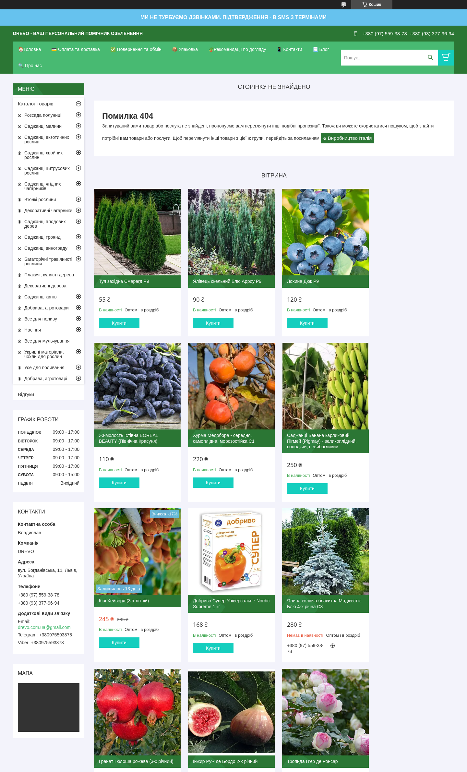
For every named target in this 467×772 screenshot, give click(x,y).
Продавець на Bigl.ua (233, 760)
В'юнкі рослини (40, 199)
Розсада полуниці (42, 115)
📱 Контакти (289, 49)
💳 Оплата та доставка (75, 49)
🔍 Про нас (30, 65)
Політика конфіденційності (267, 766)
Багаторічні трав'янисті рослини (48, 261)
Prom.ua (264, 754)
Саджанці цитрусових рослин (47, 170)
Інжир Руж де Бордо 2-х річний (314, 599)
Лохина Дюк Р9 (298, 279)
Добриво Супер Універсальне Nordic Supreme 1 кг (405, 439)
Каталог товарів (36, 103)
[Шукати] (430, 58)
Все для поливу (40, 318)
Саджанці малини (43, 126)
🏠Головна (29, 49)
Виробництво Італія (350, 138)
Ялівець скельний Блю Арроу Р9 (225, 279)
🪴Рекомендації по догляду (237, 49)
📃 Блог (321, 49)
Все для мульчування (46, 341)
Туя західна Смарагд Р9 (124, 279)
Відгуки (26, 394)
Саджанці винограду (45, 248)
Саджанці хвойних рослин (43, 155)
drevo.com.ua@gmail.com (44, 627)
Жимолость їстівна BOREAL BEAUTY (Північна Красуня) (403, 282)
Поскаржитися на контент (216, 766)
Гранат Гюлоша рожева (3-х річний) (228, 599)
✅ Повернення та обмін (136, 49)
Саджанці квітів (40, 296)
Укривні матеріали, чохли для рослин (44, 354)
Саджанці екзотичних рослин (46, 139)
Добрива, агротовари (46, 307)
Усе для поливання (44, 367)
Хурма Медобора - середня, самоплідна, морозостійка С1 (130, 439)
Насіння (32, 329)
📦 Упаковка (185, 49)
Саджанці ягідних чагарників (42, 186)
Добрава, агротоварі (45, 378)
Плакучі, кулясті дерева (49, 274)
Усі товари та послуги (271, 679)
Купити (119, 320)
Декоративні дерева (45, 285)
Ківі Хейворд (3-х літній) (307, 436)
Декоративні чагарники (48, 210)
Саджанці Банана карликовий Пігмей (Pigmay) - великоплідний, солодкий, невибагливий (225, 442)
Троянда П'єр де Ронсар (399, 599)
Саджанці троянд (42, 237)
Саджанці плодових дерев (45, 224)
